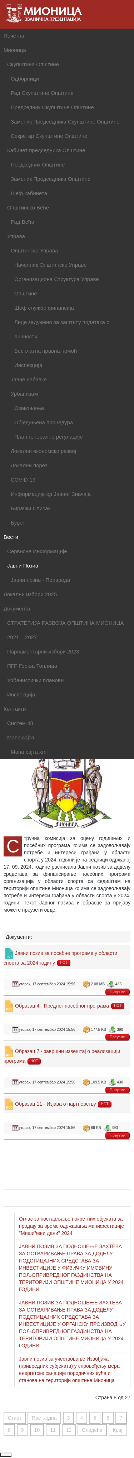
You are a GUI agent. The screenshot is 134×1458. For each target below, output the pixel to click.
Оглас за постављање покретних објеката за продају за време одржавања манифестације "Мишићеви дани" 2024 (71, 1226)
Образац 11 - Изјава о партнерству (55, 1104)
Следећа (92, 1430)
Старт (14, 1418)
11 (53, 1430)
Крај (118, 1430)
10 (37, 1430)
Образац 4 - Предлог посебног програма (62, 1006)
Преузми (117, 991)
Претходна (44, 1418)
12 (69, 1430)
